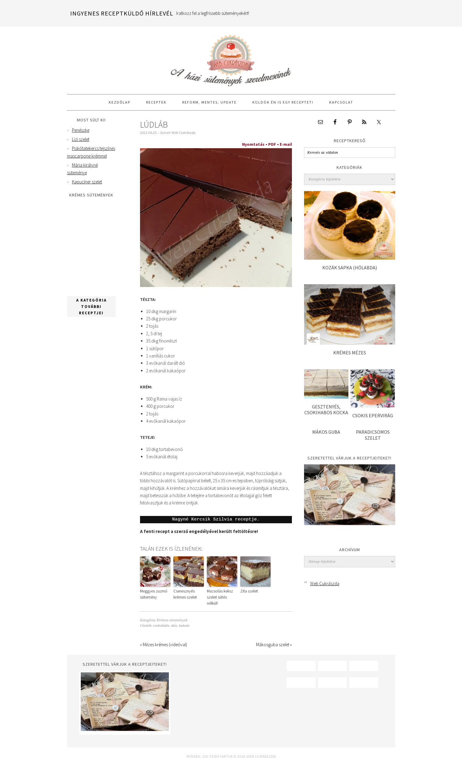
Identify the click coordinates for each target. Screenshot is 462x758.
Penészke (80, 130)
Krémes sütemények (172, 613)
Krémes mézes (349, 353)
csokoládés (161, 618)
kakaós (184, 618)
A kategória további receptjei (91, 307)
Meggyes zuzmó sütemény (152, 594)
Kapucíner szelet (87, 182)
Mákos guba (326, 432)
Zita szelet (247, 591)
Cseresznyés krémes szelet (187, 594)
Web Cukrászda (231, 58)
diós (174, 618)
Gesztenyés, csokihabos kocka (326, 409)
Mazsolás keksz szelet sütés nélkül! (220, 594)
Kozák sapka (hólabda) (349, 268)
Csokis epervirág (372, 415)
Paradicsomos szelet (373, 435)
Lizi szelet (80, 139)
